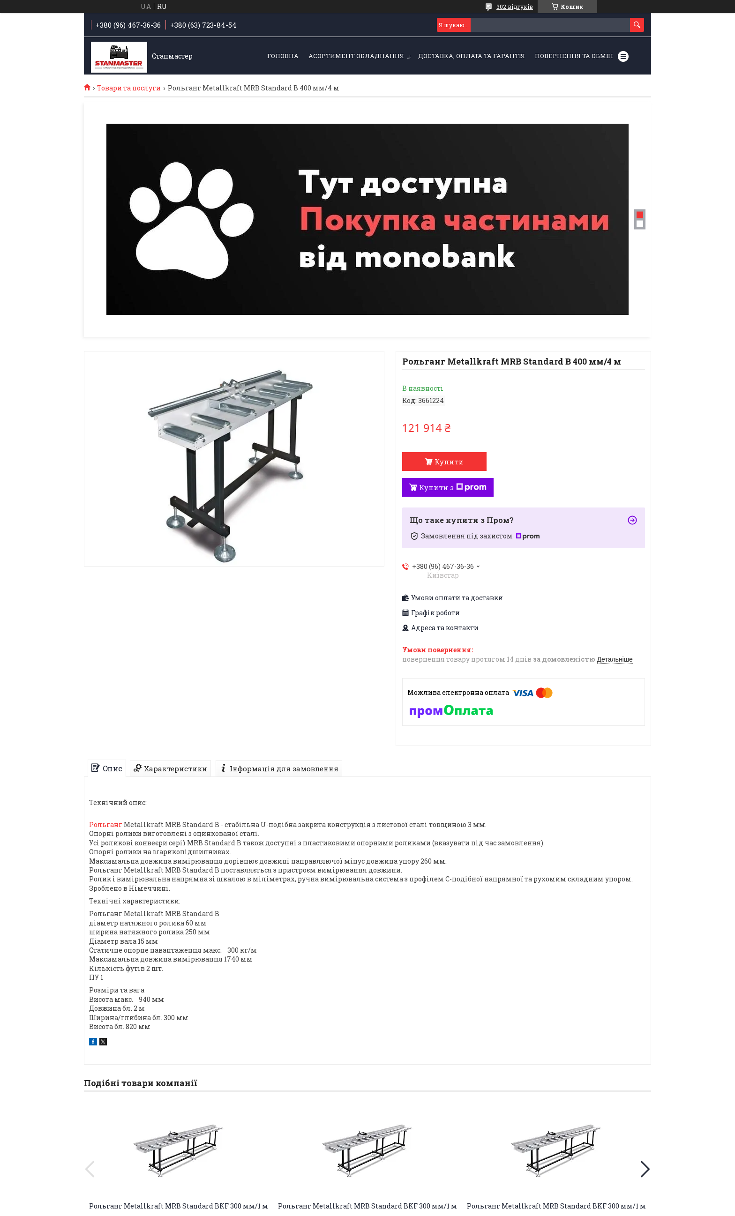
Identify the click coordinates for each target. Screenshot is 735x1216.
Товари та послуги (129, 88)
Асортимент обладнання (356, 56)
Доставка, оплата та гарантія (471, 56)
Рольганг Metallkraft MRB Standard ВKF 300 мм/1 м (178, 1205)
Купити (449, 461)
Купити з (453, 487)
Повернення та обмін (574, 56)
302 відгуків (514, 6)
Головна (283, 56)
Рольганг (105, 824)
